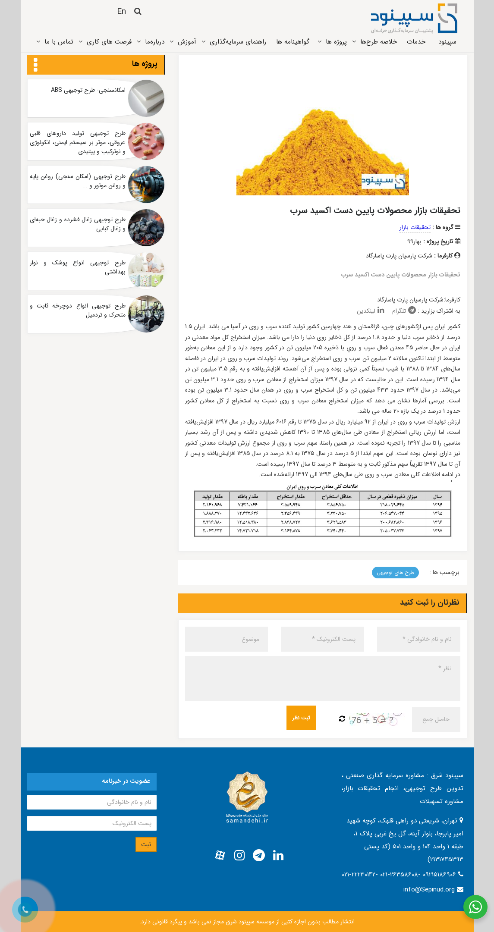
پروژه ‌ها (336, 42)
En (121, 11)
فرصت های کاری (109, 42)
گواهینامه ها (292, 42)
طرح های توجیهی (395, 572)
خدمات (416, 42)
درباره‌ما (154, 42)
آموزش (187, 42)
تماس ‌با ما (58, 42)
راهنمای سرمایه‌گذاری (238, 42)
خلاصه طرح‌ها (378, 42)
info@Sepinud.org (429, 890)
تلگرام (404, 311)
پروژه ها (144, 64)
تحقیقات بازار (415, 227)
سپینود (447, 42)
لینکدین (370, 311)
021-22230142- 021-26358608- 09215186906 (400, 874)
